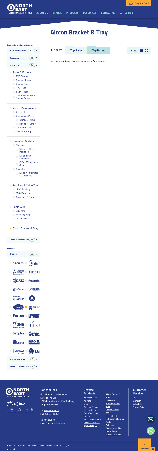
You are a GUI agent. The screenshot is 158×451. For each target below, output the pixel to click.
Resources (89, 13)
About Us (42, 13)
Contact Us (108, 13)
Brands (57, 13)
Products (72, 13)
